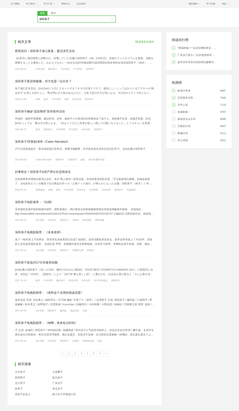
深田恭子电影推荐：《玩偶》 (34, 202)
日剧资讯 (72, 159)
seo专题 (40, 220)
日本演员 (65, 69)
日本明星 (60, 129)
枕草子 (19, 388)
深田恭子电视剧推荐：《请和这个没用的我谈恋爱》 (49, 292)
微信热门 (52, 69)
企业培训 (81, 3)
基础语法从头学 (186, 118)
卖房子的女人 (23, 394)
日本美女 (51, 220)
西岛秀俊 (87, 220)
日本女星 (40, 69)
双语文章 (73, 280)
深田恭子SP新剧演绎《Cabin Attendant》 (42, 141)
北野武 (75, 220)
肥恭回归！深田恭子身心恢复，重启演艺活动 (45, 51)
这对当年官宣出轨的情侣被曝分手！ (198, 62)
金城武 (75, 341)
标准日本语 (183, 90)
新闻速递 (40, 190)
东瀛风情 (131, 190)
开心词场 (182, 140)
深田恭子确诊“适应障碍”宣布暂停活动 (40, 111)
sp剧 (82, 159)
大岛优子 (20, 371)
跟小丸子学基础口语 (64, 394)
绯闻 (38, 99)
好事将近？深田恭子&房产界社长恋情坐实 (43, 171)
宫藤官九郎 (77, 250)
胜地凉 (90, 250)
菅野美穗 (99, 220)
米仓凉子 (57, 388)
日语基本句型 (185, 97)
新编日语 (182, 133)
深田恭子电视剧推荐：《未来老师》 (39, 232)
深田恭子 (90, 69)
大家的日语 (183, 126)
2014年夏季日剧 (96, 159)
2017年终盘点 (101, 280)
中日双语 (77, 69)
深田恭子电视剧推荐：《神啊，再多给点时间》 (46, 322)
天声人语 (182, 104)
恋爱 (66, 99)
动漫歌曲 (182, 111)
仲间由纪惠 (88, 341)
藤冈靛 (63, 310)
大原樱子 (57, 371)
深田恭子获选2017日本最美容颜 (36, 262)
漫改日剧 (74, 310)
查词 (53, 13)
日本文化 (81, 190)
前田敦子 (20, 377)
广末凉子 (57, 383)
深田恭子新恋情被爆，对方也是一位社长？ (43, 81)
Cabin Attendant (44, 159)
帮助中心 (65, 3)
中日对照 (56, 99)
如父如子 (57, 377)
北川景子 (20, 383)
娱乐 (46, 99)
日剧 (85, 310)
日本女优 (76, 99)
